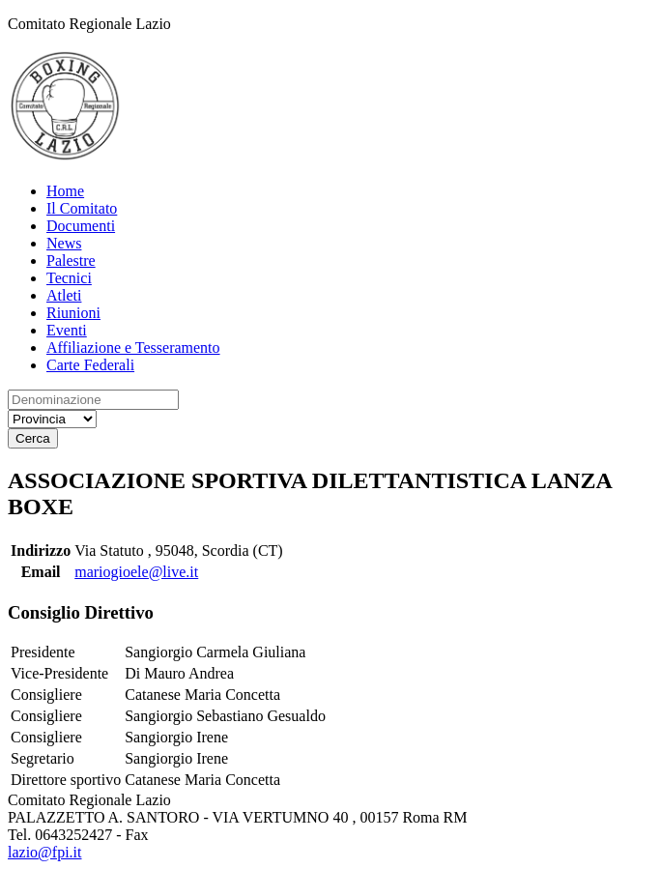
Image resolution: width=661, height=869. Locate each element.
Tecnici (69, 278)
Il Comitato (81, 208)
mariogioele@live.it (136, 572)
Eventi (66, 330)
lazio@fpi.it (45, 852)
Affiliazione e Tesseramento (133, 347)
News (63, 243)
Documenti (80, 225)
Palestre (71, 260)
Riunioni (73, 312)
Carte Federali (90, 365)
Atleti (63, 295)
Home (65, 191)
